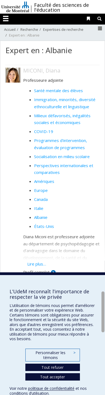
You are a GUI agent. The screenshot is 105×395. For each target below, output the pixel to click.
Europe (41, 190)
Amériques (44, 181)
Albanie (40, 217)
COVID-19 (43, 131)
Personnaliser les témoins (55, 355)
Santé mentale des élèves (58, 90)
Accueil (10, 29)
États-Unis (44, 226)
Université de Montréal (15, 6)
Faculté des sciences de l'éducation (61, 7)
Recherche (29, 29)
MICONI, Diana (41, 70)
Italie (38, 208)
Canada (41, 199)
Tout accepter (52, 376)
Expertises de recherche (63, 29)
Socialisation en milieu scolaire (62, 156)
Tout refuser (52, 367)
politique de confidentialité (51, 388)
